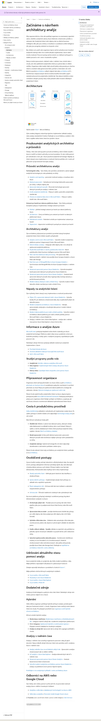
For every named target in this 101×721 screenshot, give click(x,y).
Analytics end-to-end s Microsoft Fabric (42, 240)
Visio (36, 129)
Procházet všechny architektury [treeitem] (12, 27)
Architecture (33, 214)
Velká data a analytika (36, 694)
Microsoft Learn (31, 331)
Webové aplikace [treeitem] (9, 95)
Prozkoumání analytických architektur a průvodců (87, 25)
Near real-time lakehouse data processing (42, 254)
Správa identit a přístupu (37, 480)
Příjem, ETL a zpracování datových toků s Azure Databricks (47, 297)
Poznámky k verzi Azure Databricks (40, 577)
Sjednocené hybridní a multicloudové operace (54, 624)
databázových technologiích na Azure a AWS (57, 690)
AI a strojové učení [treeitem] (10, 45)
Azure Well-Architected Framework (48, 396)
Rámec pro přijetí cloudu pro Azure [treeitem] (13, 102)
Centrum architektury (44, 19)
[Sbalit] (21, 18)
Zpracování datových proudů (38, 187)
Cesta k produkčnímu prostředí (88, 33)
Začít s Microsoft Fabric (37, 354)
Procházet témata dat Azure (38, 349)
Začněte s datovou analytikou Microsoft (50, 363)
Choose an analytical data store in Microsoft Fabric (45, 197)
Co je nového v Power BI (37, 582)
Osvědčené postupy (85, 36)
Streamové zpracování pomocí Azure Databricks (44, 269)
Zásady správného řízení (37, 473)
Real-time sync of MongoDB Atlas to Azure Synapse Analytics (48, 262)
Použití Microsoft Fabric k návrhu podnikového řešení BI (47, 250)
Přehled (32, 209)
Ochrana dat (33, 492)
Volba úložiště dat (31, 411)
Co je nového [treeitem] (7, 32)
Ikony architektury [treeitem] (8, 30)
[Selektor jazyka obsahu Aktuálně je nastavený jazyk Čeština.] (6, 718)
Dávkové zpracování (36, 182)
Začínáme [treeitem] (9, 50)
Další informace (68, 697)
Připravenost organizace (86, 31)
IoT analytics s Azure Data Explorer (40, 654)
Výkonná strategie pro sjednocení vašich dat (51, 390)
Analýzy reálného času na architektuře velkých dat (45, 649)
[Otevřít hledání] (90, 2)
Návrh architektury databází (48, 431)
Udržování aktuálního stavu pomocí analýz (87, 38)
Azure (34, 19)
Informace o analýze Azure (87, 29)
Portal (84, 7)
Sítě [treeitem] (6, 85)
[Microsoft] (3, 2)
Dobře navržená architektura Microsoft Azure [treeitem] (11, 99)
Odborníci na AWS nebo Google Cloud (88, 45)
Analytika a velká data (36, 690)
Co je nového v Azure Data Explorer (40, 580)
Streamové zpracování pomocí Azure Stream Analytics (46, 274)
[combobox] (12, 21)
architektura (40, 71)
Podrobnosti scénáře (36, 219)
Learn (28, 19)
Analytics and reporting (37, 177)
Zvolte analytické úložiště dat (38, 192)
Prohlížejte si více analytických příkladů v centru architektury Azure (46, 670)
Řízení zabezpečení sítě (37, 486)
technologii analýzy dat (65, 413)
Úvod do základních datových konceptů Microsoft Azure (47, 351)
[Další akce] (73, 19)
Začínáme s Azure (93, 7)
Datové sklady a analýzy (37, 245)
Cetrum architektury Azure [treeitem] (11, 25)
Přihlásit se (96, 2)
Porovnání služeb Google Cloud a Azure (56, 694)
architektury (33, 452)
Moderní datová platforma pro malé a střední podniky (46, 312)
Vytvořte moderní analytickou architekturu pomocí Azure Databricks (50, 664)
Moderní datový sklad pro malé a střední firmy (44, 282)
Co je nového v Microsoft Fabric (39, 575)
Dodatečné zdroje (84, 42)
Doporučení (33, 224)
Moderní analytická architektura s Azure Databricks (45, 305)
